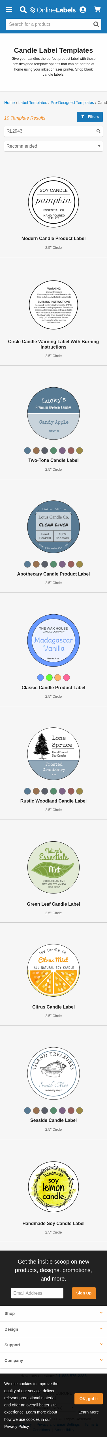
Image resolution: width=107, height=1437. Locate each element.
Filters (90, 116)
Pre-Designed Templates (72, 102)
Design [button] (11, 1329)
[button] (9, 10)
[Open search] (96, 24)
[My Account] (83, 10)
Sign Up (83, 1293)
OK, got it (89, 1398)
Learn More (88, 1412)
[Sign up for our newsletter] (37, 1293)
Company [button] (14, 1360)
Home (9, 102)
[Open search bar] (23, 10)
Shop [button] (10, 1313)
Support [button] (12, 1345)
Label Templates (32, 102)
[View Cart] (97, 10)
